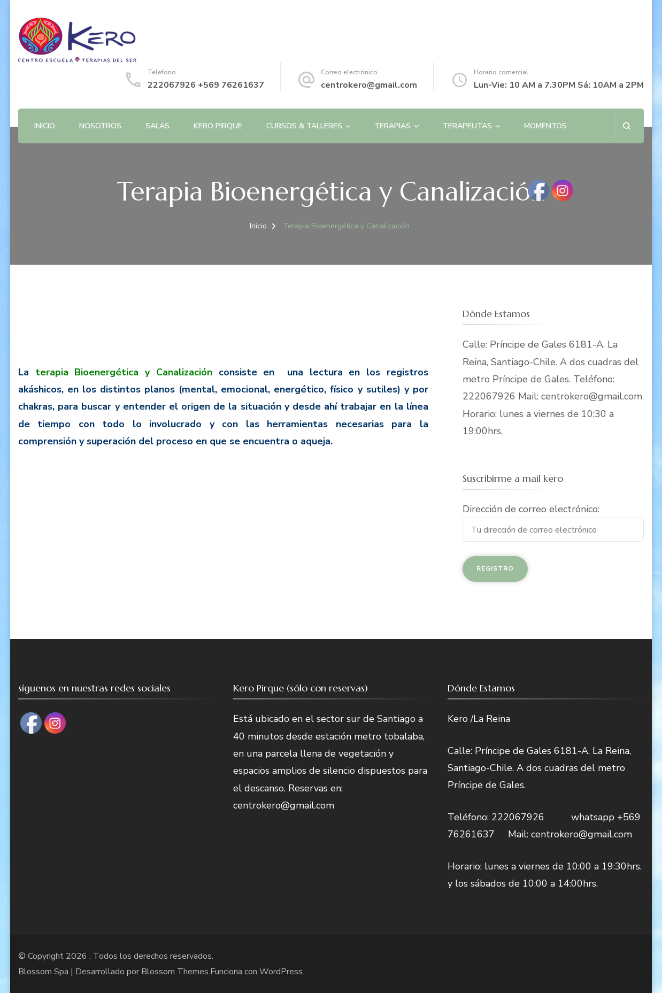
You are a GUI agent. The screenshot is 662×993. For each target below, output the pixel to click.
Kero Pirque (218, 126)
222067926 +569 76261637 (206, 85)
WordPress (281, 971)
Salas (157, 126)
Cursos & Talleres (304, 126)
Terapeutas (467, 126)
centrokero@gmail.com (369, 85)
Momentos (545, 126)
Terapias (392, 126)
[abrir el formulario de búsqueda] (626, 126)
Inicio (44, 126)
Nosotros (100, 126)
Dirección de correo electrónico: (531, 509)
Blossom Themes (175, 971)
